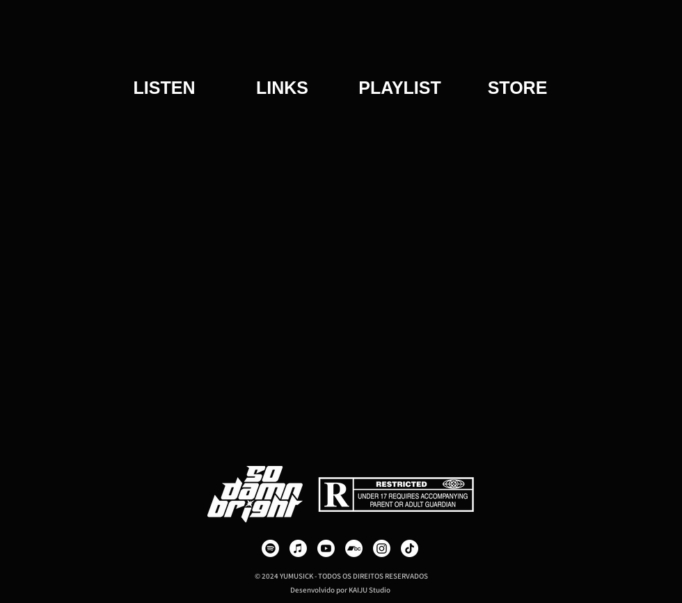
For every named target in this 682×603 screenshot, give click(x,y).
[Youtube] (326, 548)
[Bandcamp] (354, 548)
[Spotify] (270, 548)
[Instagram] (381, 548)
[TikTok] (409, 548)
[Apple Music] (298, 548)
